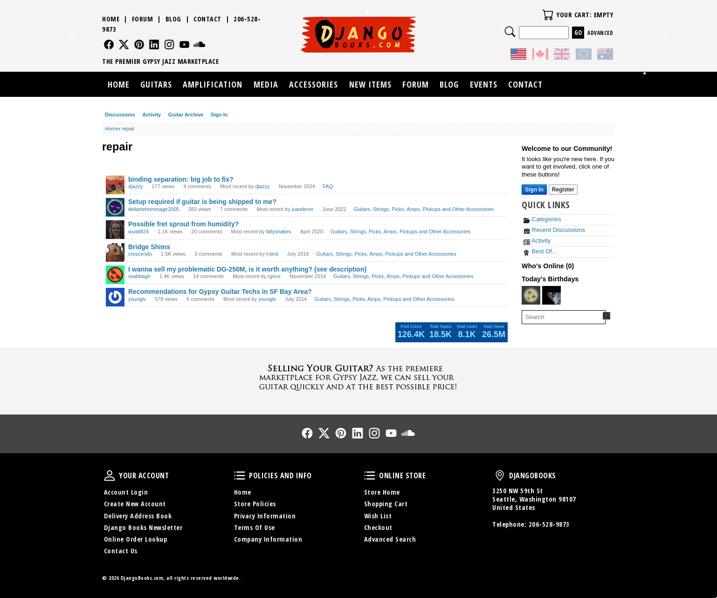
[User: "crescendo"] (115, 252)
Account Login (126, 492)
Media (266, 84)
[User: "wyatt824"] (115, 229)
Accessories (313, 84)
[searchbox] (564, 317)
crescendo (140, 254)
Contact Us (121, 550)
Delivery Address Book (138, 515)
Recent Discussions (554, 229)
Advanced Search (390, 539)
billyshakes (278, 231)
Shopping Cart (386, 503)
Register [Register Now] (563, 189)
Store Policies (255, 503)
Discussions (120, 114)
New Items (370, 84)
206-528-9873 (549, 524)
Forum (142, 18)
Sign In (219, 114)
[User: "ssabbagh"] (115, 274)
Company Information (268, 539)
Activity (151, 114)
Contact (207, 18)
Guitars (156, 84)
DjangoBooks (499, 475)
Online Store (369, 475)
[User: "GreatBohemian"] (551, 295)
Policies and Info (239, 475)
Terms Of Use (254, 527)
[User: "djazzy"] (115, 185)
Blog (173, 18)
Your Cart (547, 14)
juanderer (302, 209)
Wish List (378, 515)
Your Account (109, 475)
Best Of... (540, 251)
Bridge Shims (149, 247)
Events (483, 84)
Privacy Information (265, 515)
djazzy (135, 186)
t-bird (272, 254)
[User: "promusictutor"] (531, 295)
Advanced (600, 32)
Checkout (378, 527)
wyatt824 (138, 231)
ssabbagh (139, 276)
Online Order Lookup (135, 539)
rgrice (274, 276)
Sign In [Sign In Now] (534, 189)
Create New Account (135, 503)
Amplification (212, 84)
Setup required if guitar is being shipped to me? (202, 201)
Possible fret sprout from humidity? (183, 224)
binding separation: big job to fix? (181, 179)
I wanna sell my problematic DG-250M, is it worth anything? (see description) (247, 269)
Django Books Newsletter (143, 527)
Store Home (382, 492)
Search (510, 31)
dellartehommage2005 (153, 209)
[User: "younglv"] (115, 297)
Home (110, 18)
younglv (137, 299)
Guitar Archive (185, 114)
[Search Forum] (606, 315)
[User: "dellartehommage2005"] (115, 207)
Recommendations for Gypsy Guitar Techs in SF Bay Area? (220, 291)
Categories (542, 219)
